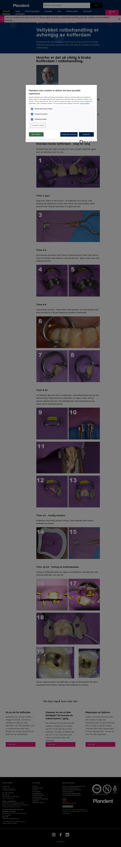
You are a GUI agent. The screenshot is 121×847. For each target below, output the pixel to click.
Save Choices (36, 134)
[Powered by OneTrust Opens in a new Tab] (87, 140)
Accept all (86, 134)
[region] (61, 113)
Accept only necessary (69, 134)
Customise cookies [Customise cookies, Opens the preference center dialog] (38, 125)
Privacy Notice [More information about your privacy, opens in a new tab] (85, 103)
